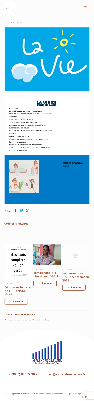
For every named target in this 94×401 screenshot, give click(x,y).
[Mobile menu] (85, 7)
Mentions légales (76, 394)
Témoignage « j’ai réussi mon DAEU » (46, 274)
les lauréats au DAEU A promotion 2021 (75, 276)
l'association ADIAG (61, 394)
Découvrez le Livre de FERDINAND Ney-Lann (18, 290)
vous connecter (20, 320)
